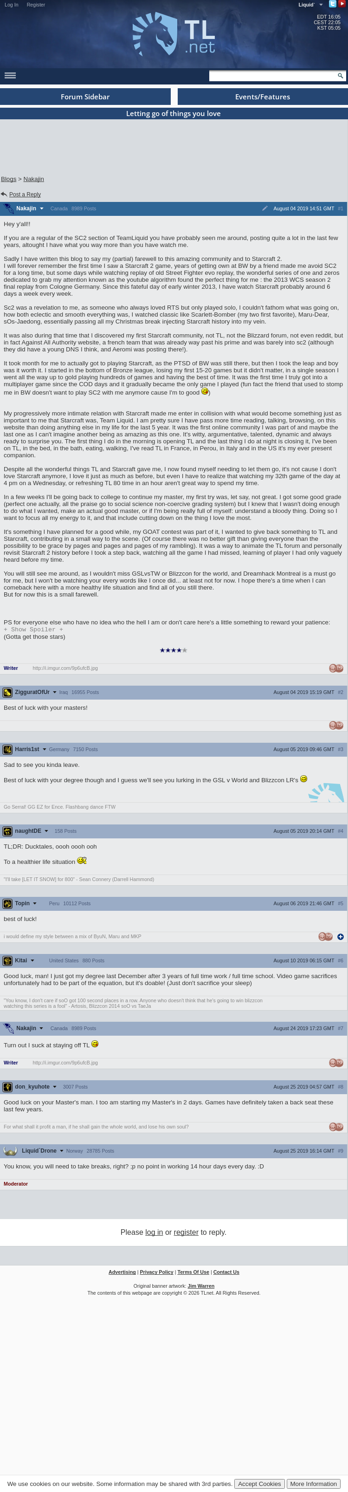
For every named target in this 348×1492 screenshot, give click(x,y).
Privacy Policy (156, 1273)
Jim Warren (201, 1287)
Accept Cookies (259, 1483)
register (186, 1233)
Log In (12, 4)
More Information (313, 1483)
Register (36, 4)
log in (154, 1233)
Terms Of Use (193, 1273)
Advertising (122, 1273)
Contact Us (226, 1273)
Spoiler (33, 630)
